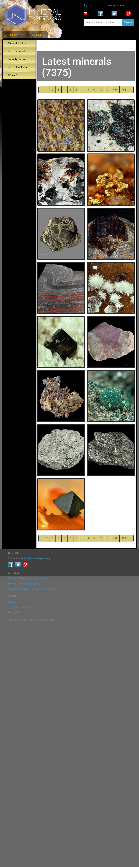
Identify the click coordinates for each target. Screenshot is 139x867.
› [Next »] (130, 89)
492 (124, 89)
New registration (116, 5)
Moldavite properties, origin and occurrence (32, 589)
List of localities (17, 67)
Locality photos (17, 59)
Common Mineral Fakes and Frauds (28, 578)
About (11, 601)
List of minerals (17, 51)
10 (100, 89)
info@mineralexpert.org (37, 558)
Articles (36, 34)
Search (128, 22)
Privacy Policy (16, 612)
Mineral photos (17, 43)
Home (13, 34)
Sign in (87, 5)
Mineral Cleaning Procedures (24, 583)
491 (115, 89)
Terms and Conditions (20, 607)
